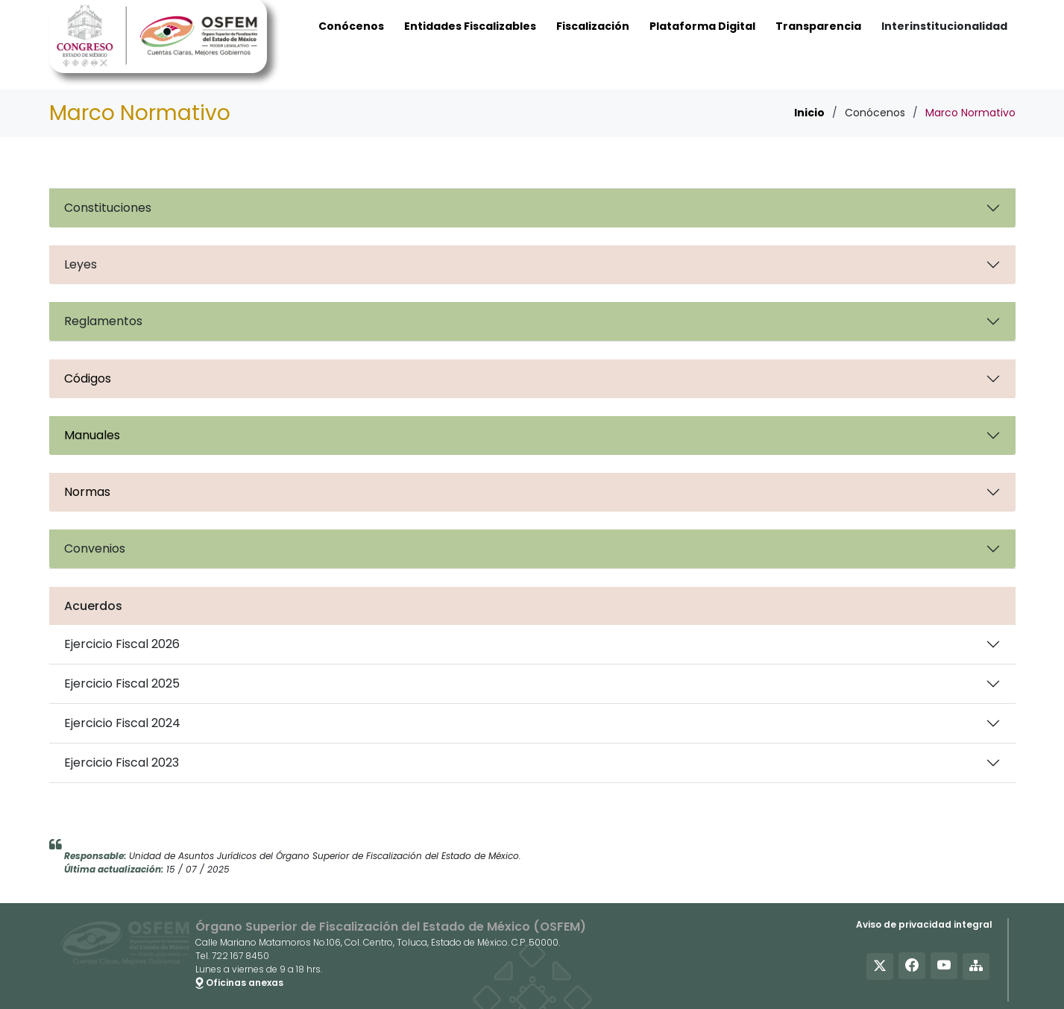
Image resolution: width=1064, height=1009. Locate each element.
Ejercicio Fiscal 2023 (121, 762)
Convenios (94, 548)
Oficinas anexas (239, 982)
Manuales (92, 435)
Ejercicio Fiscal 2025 (122, 683)
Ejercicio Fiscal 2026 (122, 644)
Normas (87, 491)
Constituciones (107, 207)
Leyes (80, 264)
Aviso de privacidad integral (924, 924)
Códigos (87, 378)
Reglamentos (103, 321)
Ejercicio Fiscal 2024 (122, 723)
